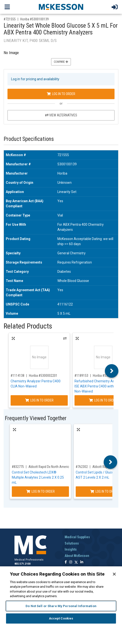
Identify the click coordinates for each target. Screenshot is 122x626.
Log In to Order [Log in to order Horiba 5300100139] (61, 94)
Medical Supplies (77, 537)
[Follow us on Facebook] (66, 562)
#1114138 (17, 375)
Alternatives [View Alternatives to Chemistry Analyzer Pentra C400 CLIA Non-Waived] (65, 338)
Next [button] (112, 371)
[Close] (114, 574)
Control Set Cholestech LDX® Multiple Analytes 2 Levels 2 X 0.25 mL (38, 477)
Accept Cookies (61, 618)
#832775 (18, 467)
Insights (71, 549)
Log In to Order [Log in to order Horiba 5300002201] (39, 400)
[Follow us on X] (76, 562)
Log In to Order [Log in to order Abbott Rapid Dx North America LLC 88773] (40, 491)
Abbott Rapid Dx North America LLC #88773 (58, 467)
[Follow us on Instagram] (70, 562)
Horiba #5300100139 (34, 19)
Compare (61, 62)
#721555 (10, 19)
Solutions (72, 543)
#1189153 (81, 375)
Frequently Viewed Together (36, 418)
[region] (61, 596)
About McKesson (77, 556)
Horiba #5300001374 (107, 375)
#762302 (82, 467)
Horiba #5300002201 (43, 375)
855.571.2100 (22, 563)
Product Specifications (29, 139)
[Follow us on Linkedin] (81, 562)
